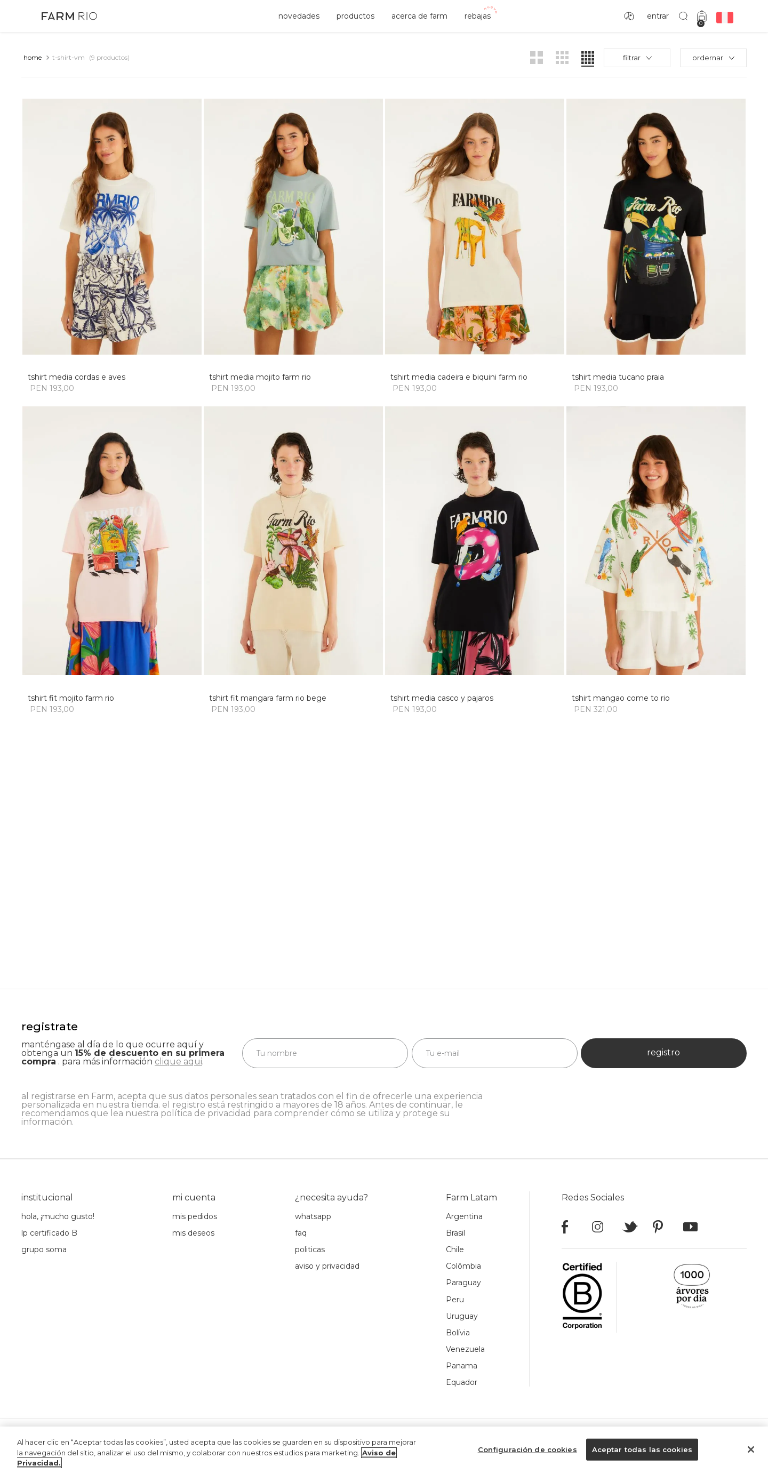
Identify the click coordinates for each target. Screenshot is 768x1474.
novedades (298, 16)
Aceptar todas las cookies (642, 1449)
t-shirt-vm (68, 57)
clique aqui (178, 1037)
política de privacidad (206, 1089)
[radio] (536, 57)
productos (355, 16)
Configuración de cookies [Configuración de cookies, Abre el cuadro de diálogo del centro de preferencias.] (527, 1449)
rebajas (478, 16)
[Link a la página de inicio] (32, 57)
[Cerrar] (751, 1449)
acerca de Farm (419, 16)
